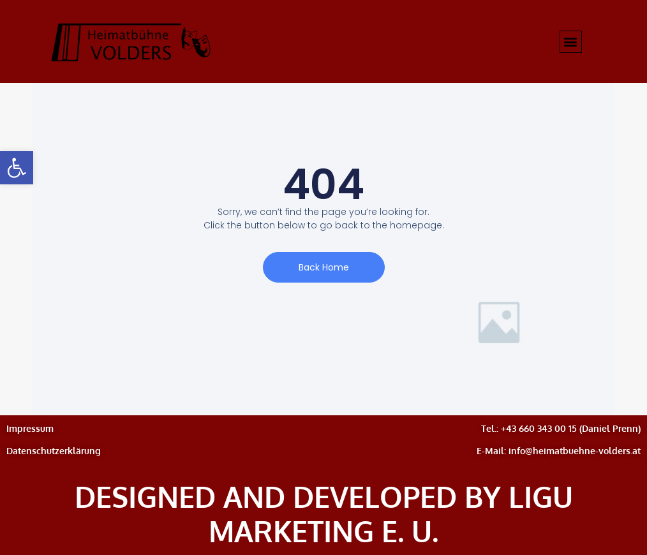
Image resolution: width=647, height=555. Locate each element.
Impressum (30, 428)
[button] (16, 167)
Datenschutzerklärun (50, 450)
